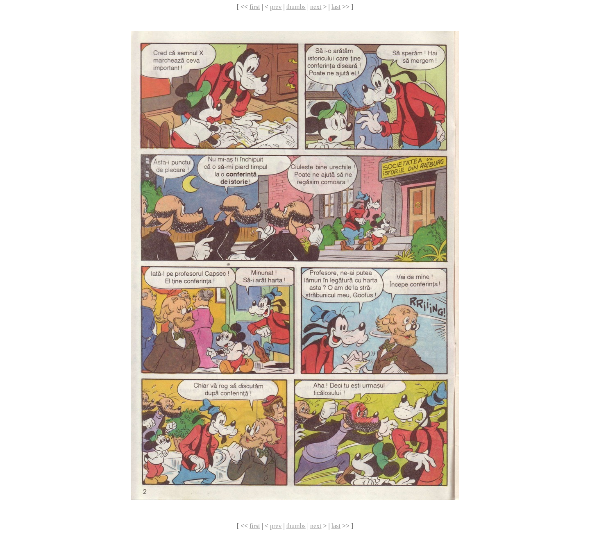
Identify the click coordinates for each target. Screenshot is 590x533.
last (335, 6)
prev (275, 6)
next (316, 6)
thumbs (296, 6)
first (255, 6)
